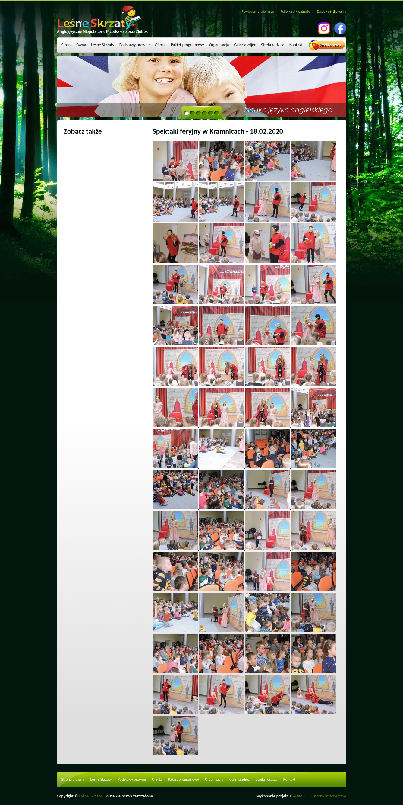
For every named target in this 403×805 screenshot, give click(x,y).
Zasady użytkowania (331, 11)
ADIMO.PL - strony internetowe (319, 796)
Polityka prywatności (295, 11)
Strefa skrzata (330, 45)
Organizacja (219, 44)
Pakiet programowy (187, 44)
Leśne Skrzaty (102, 44)
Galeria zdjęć (245, 44)
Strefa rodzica (272, 44)
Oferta (160, 44)
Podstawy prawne (134, 44)
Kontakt (296, 44)
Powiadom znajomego (258, 11)
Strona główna (73, 44)
